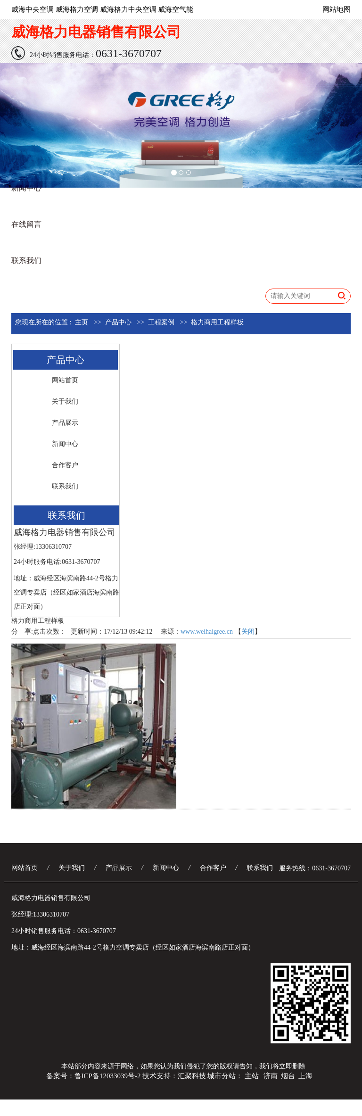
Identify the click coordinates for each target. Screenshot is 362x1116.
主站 (252, 1076)
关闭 (248, 631)
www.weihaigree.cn (207, 631)
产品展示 (65, 422)
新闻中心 (26, 188)
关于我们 (65, 401)
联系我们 (26, 260)
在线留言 (26, 224)
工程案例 (161, 322)
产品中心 (118, 322)
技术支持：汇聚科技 (174, 1076)
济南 (270, 1076)
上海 (305, 1076)
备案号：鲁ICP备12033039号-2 (93, 1076)
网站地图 (336, 9)
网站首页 (65, 380)
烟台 (288, 1076)
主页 (81, 322)
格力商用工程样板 (217, 322)
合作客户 (65, 465)
